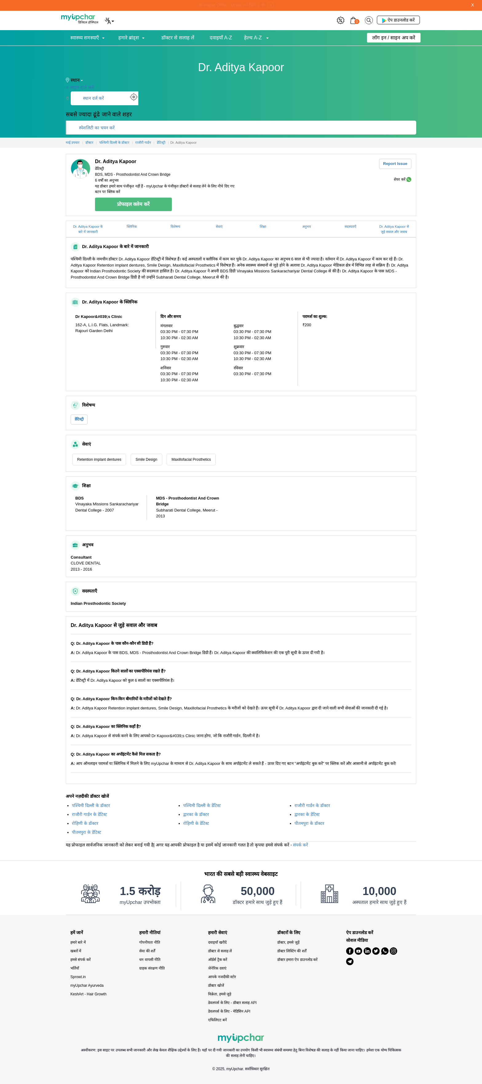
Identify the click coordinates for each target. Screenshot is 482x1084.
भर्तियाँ (74, 968)
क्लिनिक (132, 226)
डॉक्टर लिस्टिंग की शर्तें (291, 951)
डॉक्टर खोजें (216, 985)
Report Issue (395, 163)
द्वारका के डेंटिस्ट (307, 814)
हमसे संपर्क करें (80, 960)
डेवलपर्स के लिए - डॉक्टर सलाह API (232, 1003)
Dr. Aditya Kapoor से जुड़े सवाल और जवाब (394, 229)
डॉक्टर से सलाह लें (177, 37)
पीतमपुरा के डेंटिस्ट (86, 832)
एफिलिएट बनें (217, 1020)
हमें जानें (76, 932)
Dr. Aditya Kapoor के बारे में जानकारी (88, 229)
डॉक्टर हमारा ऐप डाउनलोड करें (297, 960)
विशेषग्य (175, 226)
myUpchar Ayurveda (87, 985)
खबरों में (75, 951)
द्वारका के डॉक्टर (196, 814)
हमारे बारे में (78, 942)
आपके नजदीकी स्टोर (222, 977)
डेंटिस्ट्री (79, 419)
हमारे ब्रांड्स (128, 37)
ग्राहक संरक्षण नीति (152, 968)
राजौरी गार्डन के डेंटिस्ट (89, 814)
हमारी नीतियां (149, 932)
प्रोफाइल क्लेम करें (133, 204)
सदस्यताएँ (350, 226)
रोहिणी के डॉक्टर (85, 823)
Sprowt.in (78, 977)
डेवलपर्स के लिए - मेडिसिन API (229, 1011)
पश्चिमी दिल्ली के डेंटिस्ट (202, 805)
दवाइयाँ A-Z (221, 37)
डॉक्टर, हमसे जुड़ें (288, 942)
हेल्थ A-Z (253, 37)
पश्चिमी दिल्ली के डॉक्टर (91, 805)
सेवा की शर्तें (147, 951)
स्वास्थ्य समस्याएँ (84, 37)
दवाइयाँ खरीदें (217, 942)
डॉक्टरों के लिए (289, 932)
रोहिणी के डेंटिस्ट (196, 823)
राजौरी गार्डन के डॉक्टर (312, 805)
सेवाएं (219, 226)
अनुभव (306, 226)
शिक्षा (263, 226)
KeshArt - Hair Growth (88, 994)
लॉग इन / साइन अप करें (393, 37)
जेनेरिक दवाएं (217, 968)
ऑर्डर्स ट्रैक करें (217, 960)
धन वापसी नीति (149, 960)
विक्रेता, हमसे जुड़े (219, 994)
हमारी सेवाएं (217, 932)
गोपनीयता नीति (149, 942)
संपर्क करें (300, 844)
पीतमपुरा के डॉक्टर (309, 823)
